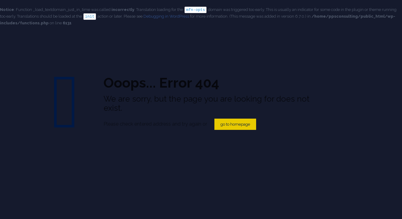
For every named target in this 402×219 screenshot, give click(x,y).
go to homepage (235, 124)
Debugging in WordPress (166, 16)
